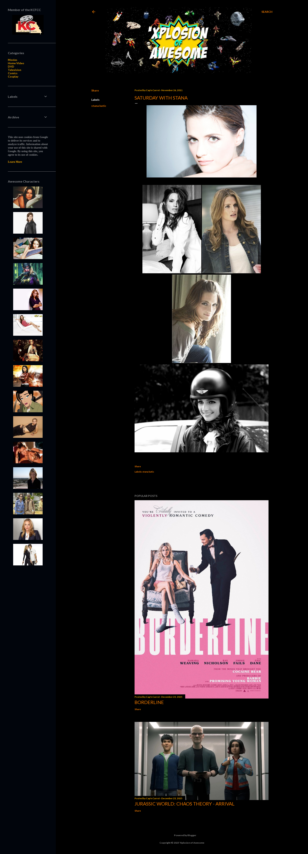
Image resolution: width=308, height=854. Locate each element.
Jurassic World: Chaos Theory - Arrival (185, 803)
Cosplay (13, 76)
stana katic (98, 105)
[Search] (266, 11)
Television (14, 69)
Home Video (16, 63)
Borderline (149, 702)
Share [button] (95, 90)
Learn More (15, 161)
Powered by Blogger (182, 835)
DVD (11, 66)
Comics (12, 73)
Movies (12, 59)
